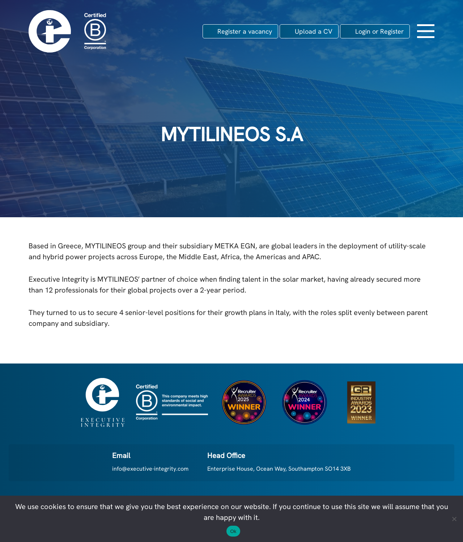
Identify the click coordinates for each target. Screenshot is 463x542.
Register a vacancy (244, 31)
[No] (454, 518)
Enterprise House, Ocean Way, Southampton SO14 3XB (279, 468)
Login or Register (379, 31)
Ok (233, 531)
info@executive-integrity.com (150, 468)
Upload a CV (313, 31)
